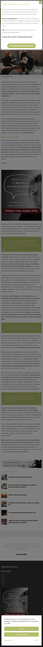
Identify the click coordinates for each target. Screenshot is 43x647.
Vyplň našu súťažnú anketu (21, 46)
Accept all (21, 629)
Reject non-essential (21, 634)
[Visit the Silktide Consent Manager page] (37, 640)
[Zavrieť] (40, 2)
